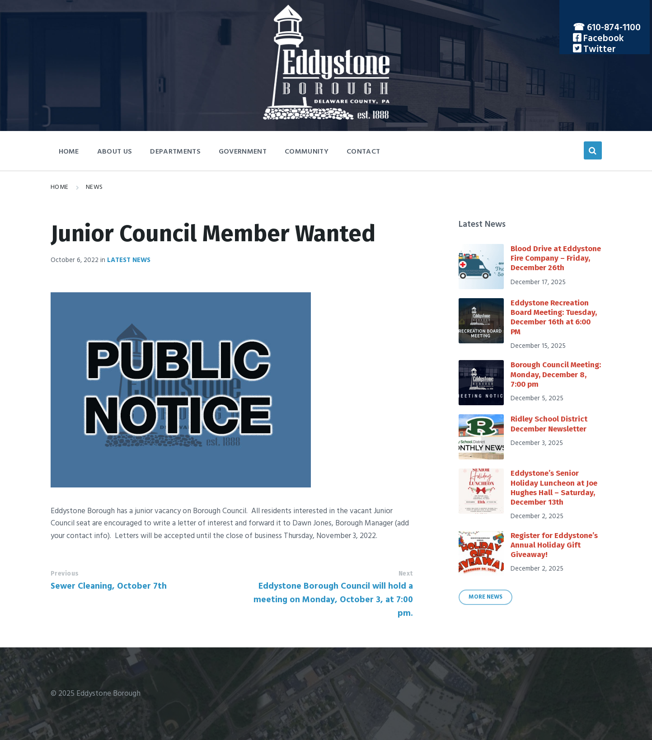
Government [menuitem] (243, 152)
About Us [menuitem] (114, 152)
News (94, 187)
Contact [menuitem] (363, 152)
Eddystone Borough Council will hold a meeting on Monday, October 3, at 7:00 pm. (333, 600)
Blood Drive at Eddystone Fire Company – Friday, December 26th (556, 258)
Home (60, 187)
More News (485, 597)
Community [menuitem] (306, 152)
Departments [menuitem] (175, 152)
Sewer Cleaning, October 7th (109, 586)
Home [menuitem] (69, 152)
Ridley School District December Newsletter (549, 423)
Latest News (128, 260)
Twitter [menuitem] (598, 49)
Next (406, 573)
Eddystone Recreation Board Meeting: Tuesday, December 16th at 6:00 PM (554, 317)
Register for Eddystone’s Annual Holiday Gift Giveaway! (554, 545)
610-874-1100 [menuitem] (614, 27)
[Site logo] (326, 118)
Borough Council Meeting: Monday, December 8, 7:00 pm (556, 374)
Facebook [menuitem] (602, 38)
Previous (65, 573)
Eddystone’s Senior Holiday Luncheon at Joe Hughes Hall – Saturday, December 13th (554, 487)
